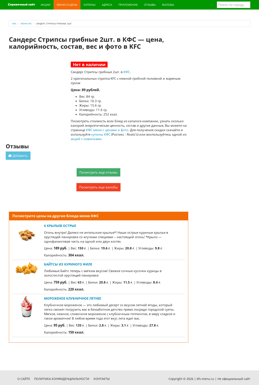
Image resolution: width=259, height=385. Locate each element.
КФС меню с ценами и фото (107, 130)
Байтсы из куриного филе (68, 264)
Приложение (128, 5)
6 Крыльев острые (60, 226)
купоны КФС (100, 134)
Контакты (102, 379)
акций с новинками (86, 139)
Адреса (107, 5)
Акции (45, 5)
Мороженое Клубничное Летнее (72, 298)
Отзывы (150, 5)
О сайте (23, 379)
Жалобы (168, 5)
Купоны (90, 5)
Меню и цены (67, 5)
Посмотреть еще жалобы (98, 187)
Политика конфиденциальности (61, 379)
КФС (126, 72)
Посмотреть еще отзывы (98, 172)
